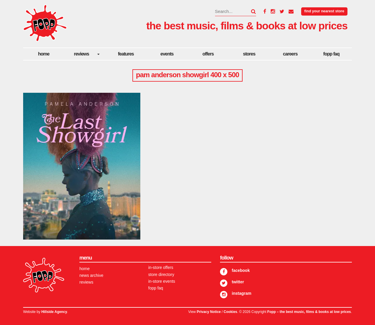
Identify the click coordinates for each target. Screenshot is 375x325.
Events (167, 53)
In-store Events (161, 281)
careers (290, 53)
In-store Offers (160, 267)
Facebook (241, 270)
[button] (250, 11)
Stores (249, 53)
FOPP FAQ (331, 53)
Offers (208, 53)
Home (44, 53)
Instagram (241, 293)
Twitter (238, 281)
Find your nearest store (324, 11)
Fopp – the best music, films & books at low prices (309, 312)
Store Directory (161, 274)
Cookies (230, 312)
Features (126, 53)
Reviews (81, 53)
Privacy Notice (209, 312)
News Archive (91, 275)
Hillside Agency (54, 312)
